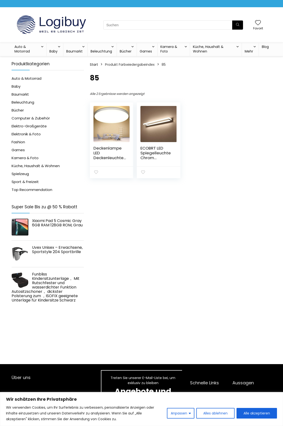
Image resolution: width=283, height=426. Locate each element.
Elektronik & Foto (26, 134)
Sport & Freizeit (25, 181)
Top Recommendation (32, 189)
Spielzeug (20, 173)
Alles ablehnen (215, 413)
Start (94, 64)
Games (146, 51)
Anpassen (179, 413)
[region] (141, 409)
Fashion (18, 141)
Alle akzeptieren (257, 413)
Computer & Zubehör (31, 118)
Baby (53, 51)
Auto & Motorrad (22, 49)
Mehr (249, 51)
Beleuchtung (101, 51)
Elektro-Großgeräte (29, 126)
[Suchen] (237, 25)
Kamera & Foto (168, 49)
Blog (265, 46)
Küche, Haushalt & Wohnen (208, 49)
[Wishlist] (258, 23)
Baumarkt (74, 51)
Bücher (126, 51)
